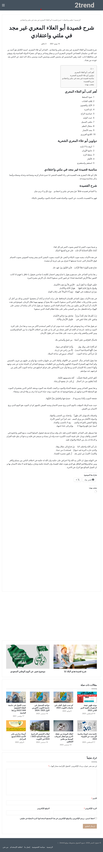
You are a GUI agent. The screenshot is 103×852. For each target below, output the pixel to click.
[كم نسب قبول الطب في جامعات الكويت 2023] (63, 697)
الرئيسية (78, 20)
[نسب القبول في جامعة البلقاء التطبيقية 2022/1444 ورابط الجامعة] (16, 697)
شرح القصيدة (89, 81)
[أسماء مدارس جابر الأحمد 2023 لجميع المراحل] (16, 725)
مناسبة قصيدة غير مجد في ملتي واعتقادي (78, 78)
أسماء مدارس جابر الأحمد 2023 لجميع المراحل (18, 736)
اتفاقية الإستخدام (16, 847)
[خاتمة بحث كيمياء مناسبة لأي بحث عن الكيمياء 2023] (87, 725)
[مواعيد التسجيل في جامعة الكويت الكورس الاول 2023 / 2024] (40, 697)
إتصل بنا (27, 847)
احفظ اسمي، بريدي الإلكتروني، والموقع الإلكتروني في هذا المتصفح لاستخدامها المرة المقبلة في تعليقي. (57, 818)
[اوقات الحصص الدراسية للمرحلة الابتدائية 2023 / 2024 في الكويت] (40, 725)
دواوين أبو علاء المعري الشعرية (82, 75)
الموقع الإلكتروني (43, 808)
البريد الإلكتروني (90, 808)
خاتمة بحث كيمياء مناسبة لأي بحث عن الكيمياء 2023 (87, 736)
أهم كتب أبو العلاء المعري (84, 72)
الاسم (94, 798)
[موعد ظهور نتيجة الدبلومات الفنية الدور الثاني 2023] (87, 697)
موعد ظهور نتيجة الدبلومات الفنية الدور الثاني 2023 (88, 707)
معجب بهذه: (89, 84)
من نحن (5, 847)
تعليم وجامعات (67, 20)
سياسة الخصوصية (38, 847)
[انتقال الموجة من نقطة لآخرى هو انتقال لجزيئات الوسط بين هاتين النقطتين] (63, 725)
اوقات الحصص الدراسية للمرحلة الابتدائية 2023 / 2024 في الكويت (39, 736)
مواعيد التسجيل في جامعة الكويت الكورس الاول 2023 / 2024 (40, 707)
